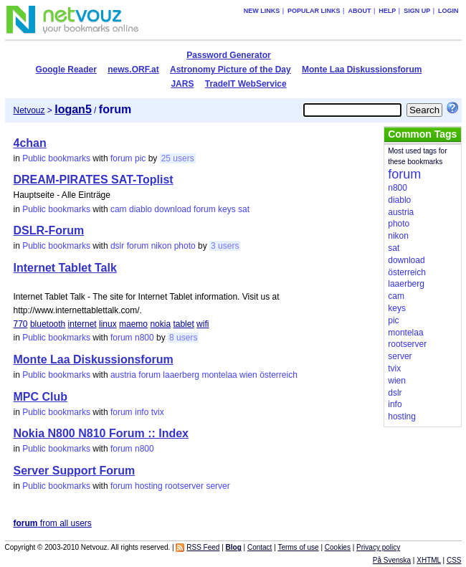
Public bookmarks (56, 158)
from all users (53, 523)
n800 (144, 338)
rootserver (184, 486)
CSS (454, 560)
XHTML (429, 560)
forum (121, 158)
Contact (259, 547)
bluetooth (47, 324)
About (359, 10)
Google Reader (66, 70)
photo (185, 246)
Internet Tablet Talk (65, 268)
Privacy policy (378, 547)
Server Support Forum (74, 470)
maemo (133, 324)
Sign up (417, 10)
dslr (117, 246)
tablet (183, 324)
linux (108, 324)
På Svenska (392, 560)
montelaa (219, 375)
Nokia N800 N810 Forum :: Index (101, 433)
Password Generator (228, 55)
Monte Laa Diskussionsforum (362, 70)
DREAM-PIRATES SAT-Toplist (93, 179)
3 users (225, 246)
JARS (182, 84)
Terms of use (297, 547)
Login (448, 10)
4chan (30, 143)
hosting (149, 486)
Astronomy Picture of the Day (230, 70)
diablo (140, 209)
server (217, 486)
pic (140, 158)
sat (243, 209)
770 (21, 324)
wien (248, 375)
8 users (183, 338)
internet (82, 324)
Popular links (314, 10)
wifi (202, 324)
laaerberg (181, 375)
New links (262, 10)
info (141, 412)
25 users (177, 158)
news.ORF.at (133, 70)
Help (387, 10)
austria (123, 375)
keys (227, 209)
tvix (157, 412)
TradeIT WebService (246, 84)
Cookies (338, 547)
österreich (279, 375)
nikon (161, 246)
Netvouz (29, 110)
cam (118, 209)
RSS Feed (202, 547)
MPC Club (41, 397)
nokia (160, 324)
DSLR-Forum (49, 230)
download (172, 209)
